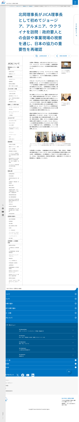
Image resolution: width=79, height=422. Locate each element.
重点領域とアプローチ (13, 96)
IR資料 (10, 228)
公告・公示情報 (12, 149)
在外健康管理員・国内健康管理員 (14, 252)
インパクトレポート (13, 236)
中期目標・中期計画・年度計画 (14, 182)
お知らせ (10, 168)
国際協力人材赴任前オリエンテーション (14, 271)
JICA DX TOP (11, 118)
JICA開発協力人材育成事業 (14, 248)
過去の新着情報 (12, 219)
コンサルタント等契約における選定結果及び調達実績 (14, 155)
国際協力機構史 (12, 83)
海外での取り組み (7, 303)
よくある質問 (5, 364)
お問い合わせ (11, 139)
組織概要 (10, 81)
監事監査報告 (11, 173)
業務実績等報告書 (12, 194)
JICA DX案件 (11, 125)
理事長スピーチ (12, 73)
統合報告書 (11, 176)
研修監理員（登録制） (13, 263)
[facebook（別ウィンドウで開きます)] (3, 208)
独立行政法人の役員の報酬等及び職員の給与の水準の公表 (14, 201)
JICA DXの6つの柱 (12, 120)
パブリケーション (12, 134)
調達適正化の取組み (13, 151)
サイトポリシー (5, 380)
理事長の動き (11, 71)
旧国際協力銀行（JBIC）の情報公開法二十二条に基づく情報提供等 (14, 191)
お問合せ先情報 (12, 144)
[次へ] (76, 6)
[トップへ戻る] (69, 371)
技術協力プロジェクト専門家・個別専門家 (14, 275)
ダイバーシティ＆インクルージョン (14, 112)
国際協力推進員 (12, 278)
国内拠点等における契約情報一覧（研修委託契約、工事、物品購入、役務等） (14, 160)
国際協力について (7, 318)
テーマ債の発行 (12, 230)
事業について (5, 299)
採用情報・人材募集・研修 (13, 241)
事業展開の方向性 (12, 101)
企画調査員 (11, 265)
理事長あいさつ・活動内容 (13, 68)
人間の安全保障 (12, 93)
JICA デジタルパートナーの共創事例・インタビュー (14, 129)
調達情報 (10, 142)
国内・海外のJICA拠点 (13, 86)
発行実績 (10, 238)
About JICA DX (12, 123)
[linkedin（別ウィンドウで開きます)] (3, 215)
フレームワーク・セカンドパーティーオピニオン (14, 233)
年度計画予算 (11, 213)
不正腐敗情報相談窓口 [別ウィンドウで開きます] (7, 391)
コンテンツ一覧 (5, 360)
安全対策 (10, 109)
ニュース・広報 (6, 313)
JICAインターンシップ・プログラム (14, 255)
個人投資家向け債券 (13, 225)
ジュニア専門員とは (13, 260)
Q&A (10, 136)
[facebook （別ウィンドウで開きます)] (22, 375)
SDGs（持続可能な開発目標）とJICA (14, 98)
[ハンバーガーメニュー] (75, 1)
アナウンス (11, 132)
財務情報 (10, 221)
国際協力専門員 (12, 245)
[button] (42, 56)
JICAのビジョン (12, 79)
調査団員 (10, 258)
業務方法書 (11, 185)
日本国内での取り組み (8, 308)
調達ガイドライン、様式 (14, 146)
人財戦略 (10, 115)
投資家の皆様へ (12, 216)
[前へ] (74, 6)
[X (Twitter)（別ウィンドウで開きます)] (3, 205)
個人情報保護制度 (12, 197)
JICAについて (5, 294)
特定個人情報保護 (12, 206)
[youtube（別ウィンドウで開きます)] (3, 211)
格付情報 (10, 223)
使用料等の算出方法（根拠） (14, 178)
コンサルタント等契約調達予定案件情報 (14, 165)
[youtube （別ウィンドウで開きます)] (27, 375)
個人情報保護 (4, 385)
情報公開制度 (11, 187)
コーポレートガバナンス (14, 107)
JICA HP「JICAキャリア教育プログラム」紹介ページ (14, 282)
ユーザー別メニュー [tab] (8, 325)
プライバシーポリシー (7, 383)
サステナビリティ (12, 91)
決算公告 (10, 204)
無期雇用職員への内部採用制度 (14, 268)
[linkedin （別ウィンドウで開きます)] (32, 375)
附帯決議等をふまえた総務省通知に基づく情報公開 (14, 210)
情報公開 (10, 171)
